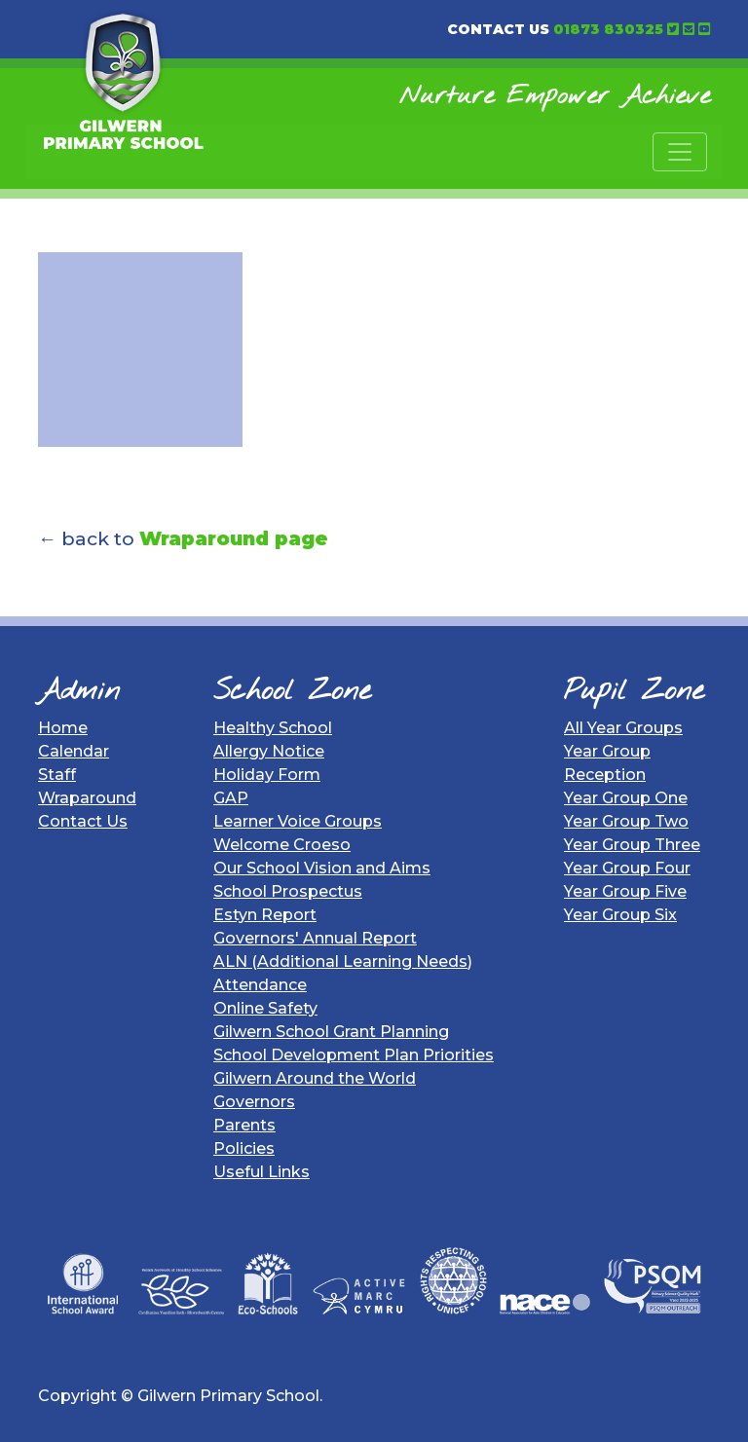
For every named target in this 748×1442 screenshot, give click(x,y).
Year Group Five (625, 891)
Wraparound (87, 798)
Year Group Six (620, 915)
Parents (244, 1125)
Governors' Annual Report (315, 938)
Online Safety (265, 1008)
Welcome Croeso (282, 844)
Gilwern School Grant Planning (331, 1031)
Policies (244, 1148)
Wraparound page (233, 538)
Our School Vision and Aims (321, 868)
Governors (254, 1101)
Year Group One (626, 798)
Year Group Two (626, 821)
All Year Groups (623, 728)
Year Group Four (627, 868)
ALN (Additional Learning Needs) (342, 961)
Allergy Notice (268, 751)
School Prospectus (287, 891)
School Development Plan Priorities (353, 1055)
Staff (57, 774)
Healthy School (272, 728)
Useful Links (261, 1172)
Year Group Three (632, 844)
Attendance (260, 985)
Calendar (73, 751)
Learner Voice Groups (297, 821)
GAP (230, 798)
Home (63, 728)
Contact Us (83, 821)
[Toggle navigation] (680, 151)
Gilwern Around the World (314, 1078)
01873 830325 (608, 29)
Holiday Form (266, 774)
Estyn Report (265, 915)
